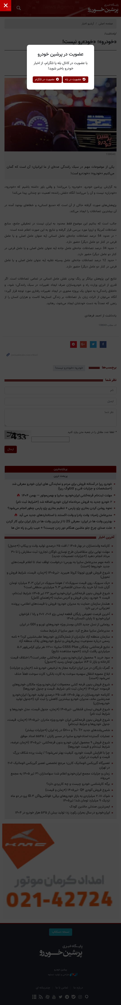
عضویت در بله (75, 79)
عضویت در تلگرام (47, 79)
